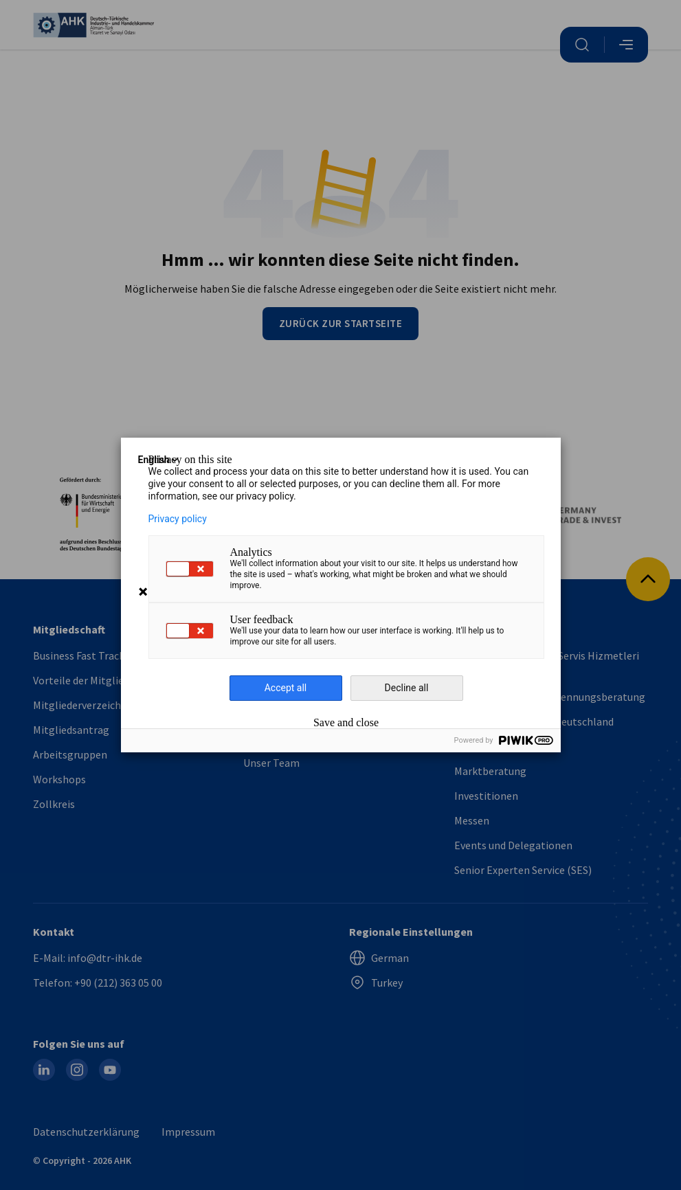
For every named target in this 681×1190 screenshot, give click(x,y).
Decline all (407, 687)
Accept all (286, 687)
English (159, 459)
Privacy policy (177, 518)
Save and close (346, 722)
